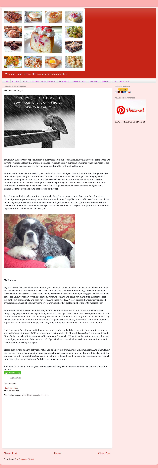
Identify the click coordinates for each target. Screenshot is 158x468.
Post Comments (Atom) (24, 459)
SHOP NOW (93, 81)
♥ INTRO (15, 81)
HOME (6, 81)
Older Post (104, 453)
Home (57, 453)
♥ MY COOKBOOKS (121, 81)
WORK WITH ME (79, 81)
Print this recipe (11, 388)
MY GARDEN (64, 81)
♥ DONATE (106, 81)
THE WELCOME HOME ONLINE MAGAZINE (39, 81)
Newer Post (10, 453)
